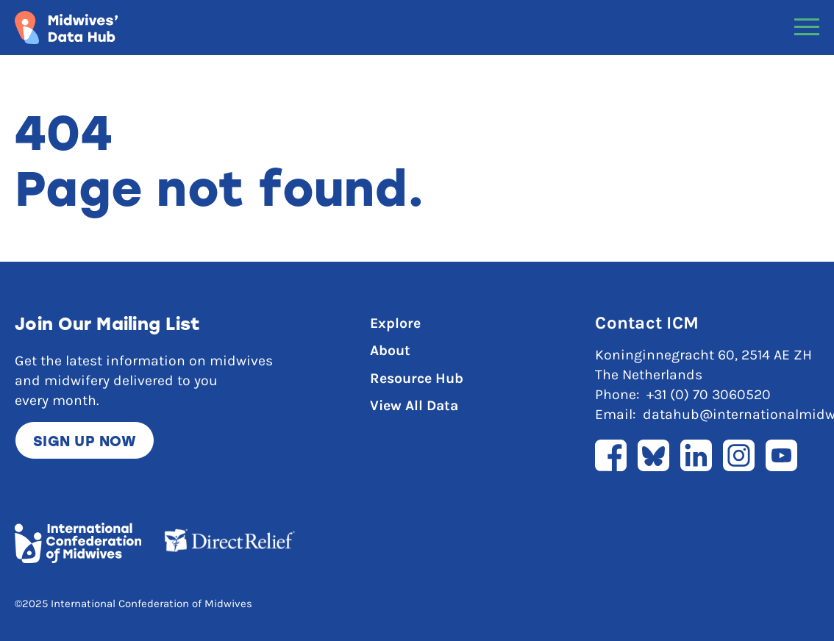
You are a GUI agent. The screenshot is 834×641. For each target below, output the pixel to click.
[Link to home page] (66, 27)
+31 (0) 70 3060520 (708, 394)
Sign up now (84, 440)
